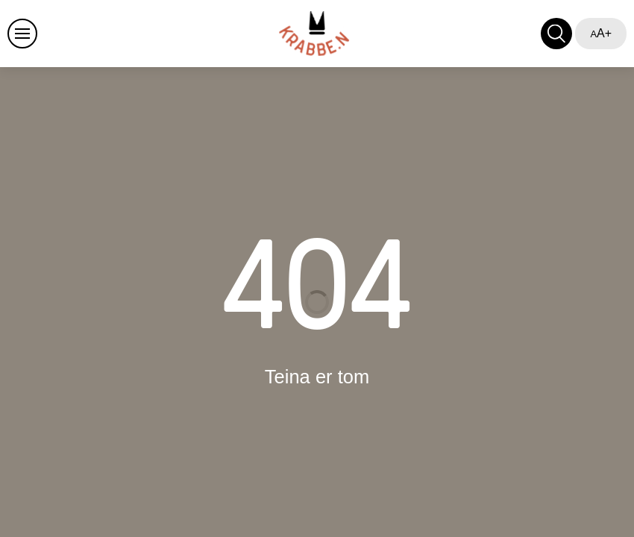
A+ (601, 33)
